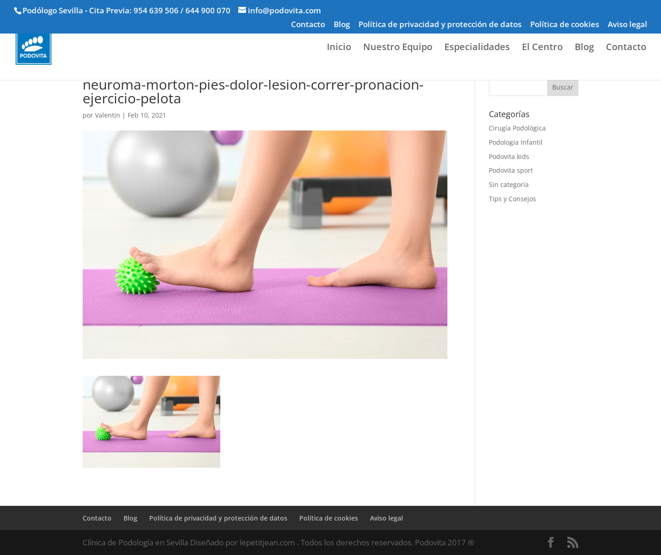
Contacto (308, 24)
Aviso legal (627, 24)
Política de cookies (564, 24)
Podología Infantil (516, 142)
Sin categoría (509, 184)
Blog (342, 24)
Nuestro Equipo (397, 48)
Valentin (107, 115)
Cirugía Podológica (517, 128)
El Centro (542, 48)
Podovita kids (509, 156)
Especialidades (477, 48)
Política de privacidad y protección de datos (440, 24)
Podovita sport (511, 170)
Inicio (339, 48)
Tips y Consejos (512, 198)
